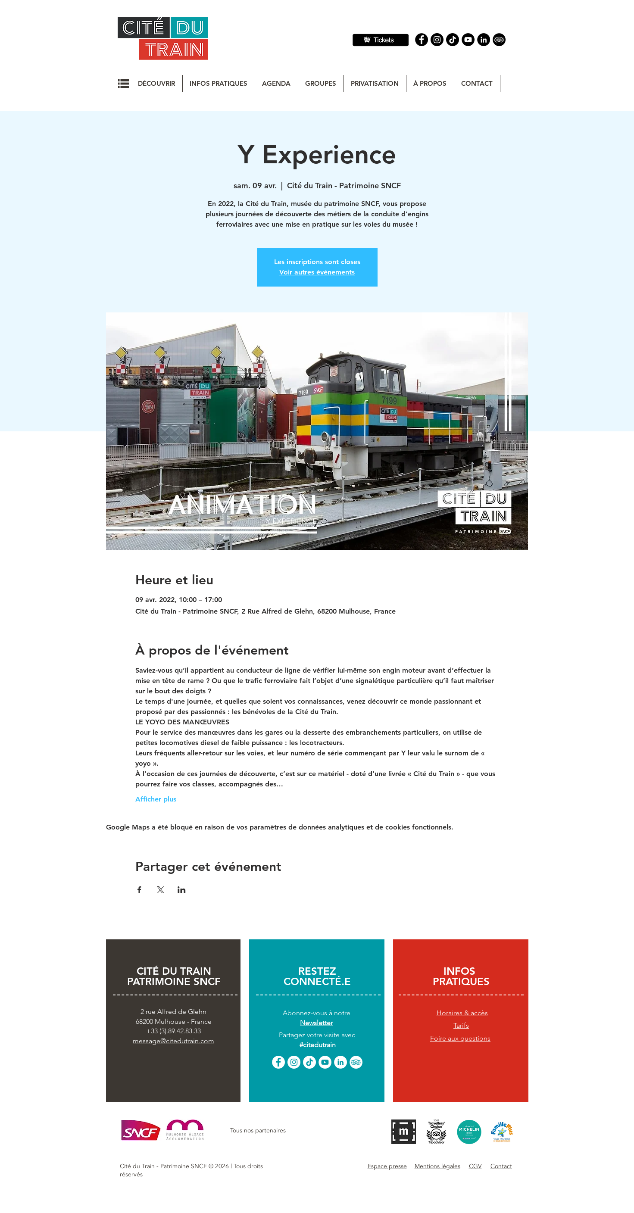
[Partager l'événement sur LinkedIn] (182, 889)
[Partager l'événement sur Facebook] (139, 889)
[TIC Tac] (452, 39)
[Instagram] (437, 39)
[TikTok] (309, 1062)
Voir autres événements (317, 272)
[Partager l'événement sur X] (160, 889)
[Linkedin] (483, 39)
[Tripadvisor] (499, 39)
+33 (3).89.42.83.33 (173, 1031)
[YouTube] (468, 39)
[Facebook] (421, 39)
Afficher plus (155, 799)
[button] (123, 83)
